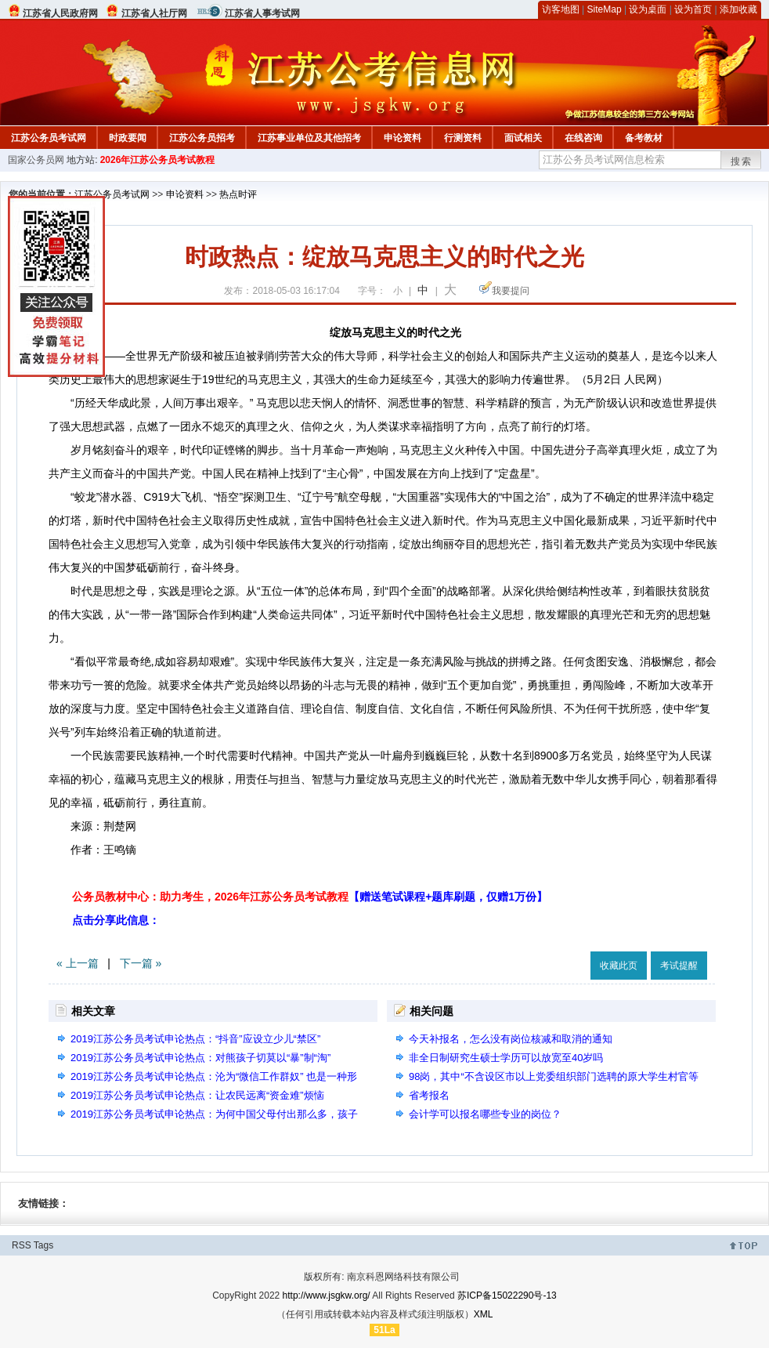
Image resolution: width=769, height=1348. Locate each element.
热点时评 (238, 194)
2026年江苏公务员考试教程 (157, 159)
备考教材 (643, 137)
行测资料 (463, 137)
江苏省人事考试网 (262, 13)
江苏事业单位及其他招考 (309, 137)
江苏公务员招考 (202, 137)
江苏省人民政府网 (60, 13)
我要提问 (510, 290)
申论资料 (402, 137)
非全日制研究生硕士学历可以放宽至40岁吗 (506, 1058)
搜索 (742, 161)
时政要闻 (127, 137)
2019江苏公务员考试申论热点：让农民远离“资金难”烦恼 (197, 1095)
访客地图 (560, 9)
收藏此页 (618, 965)
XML (483, 1314)
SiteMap (604, 9)
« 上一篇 (77, 963)
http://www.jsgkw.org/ (326, 1295)
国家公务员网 (36, 159)
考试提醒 (679, 965)
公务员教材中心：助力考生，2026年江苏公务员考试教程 (309, 896)
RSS (21, 1245)
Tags (43, 1245)
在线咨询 (583, 137)
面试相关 (523, 137)
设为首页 (693, 9)
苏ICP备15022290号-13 (507, 1295)
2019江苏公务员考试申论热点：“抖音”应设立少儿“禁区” (195, 1039)
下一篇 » (141, 963)
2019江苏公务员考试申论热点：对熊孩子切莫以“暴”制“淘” (200, 1058)
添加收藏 (738, 9)
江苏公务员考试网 (48, 137)
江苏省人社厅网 (154, 13)
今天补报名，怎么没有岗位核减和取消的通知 (510, 1039)
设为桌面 (647, 9)
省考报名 (429, 1095)
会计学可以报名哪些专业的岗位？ (485, 1114)
